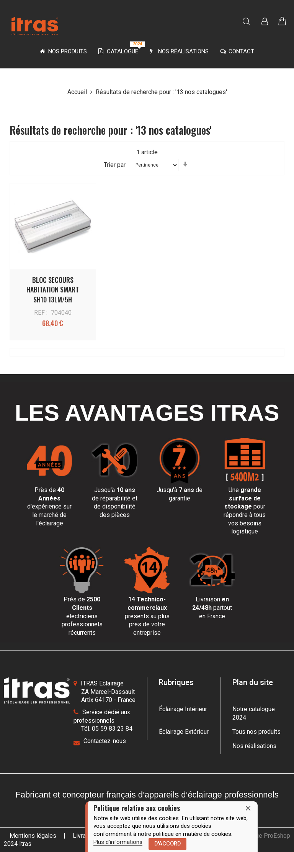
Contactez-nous (104, 741)
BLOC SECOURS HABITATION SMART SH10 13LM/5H (52, 289)
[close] (248, 808)
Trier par (115, 164)
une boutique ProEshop (259, 835)
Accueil (77, 92)
